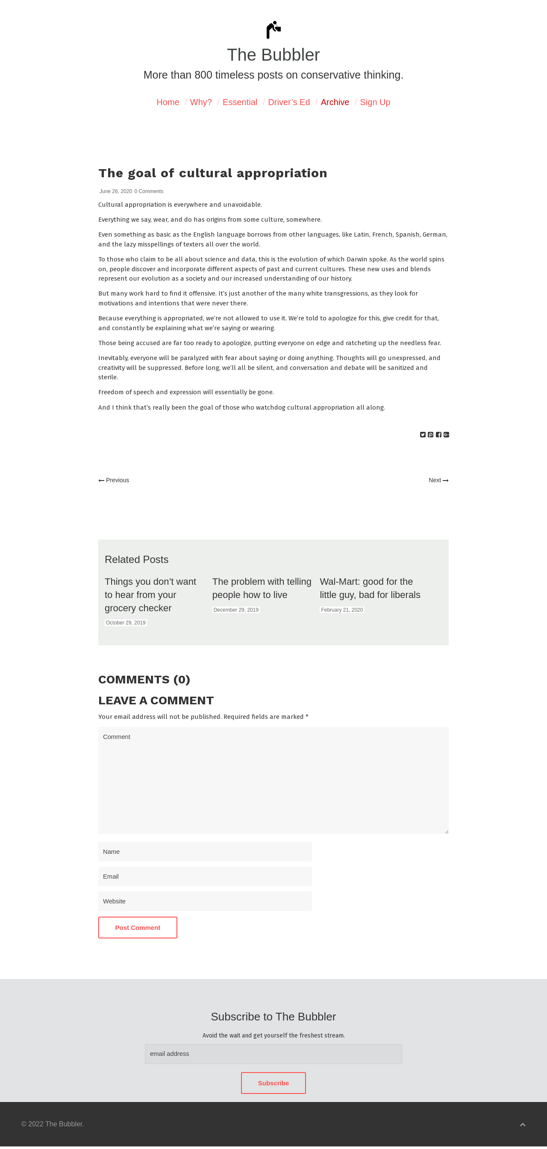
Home (167, 102)
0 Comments (148, 191)
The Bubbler (273, 54)
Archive (335, 102)
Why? (201, 102)
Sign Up (375, 102)
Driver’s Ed (289, 102)
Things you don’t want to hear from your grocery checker (150, 594)
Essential (240, 102)
